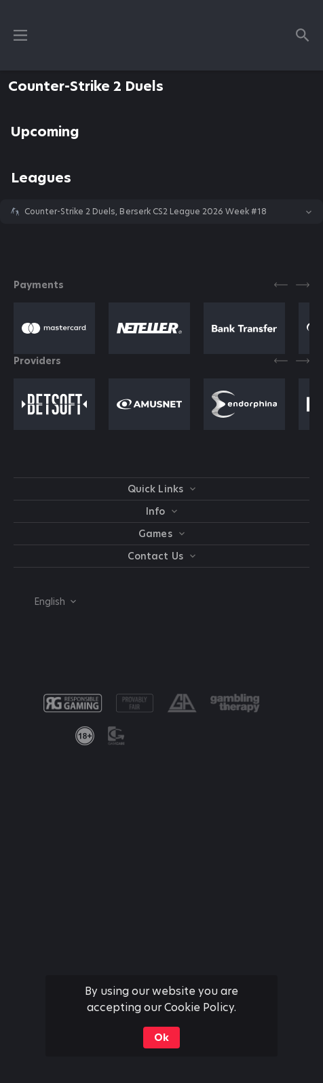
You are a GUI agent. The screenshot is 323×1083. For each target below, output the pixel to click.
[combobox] (45, 601)
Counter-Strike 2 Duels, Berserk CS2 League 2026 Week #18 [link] (145, 211)
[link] (84, 735)
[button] (161, 211)
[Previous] (281, 285)
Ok (161, 1037)
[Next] (302, 285)
